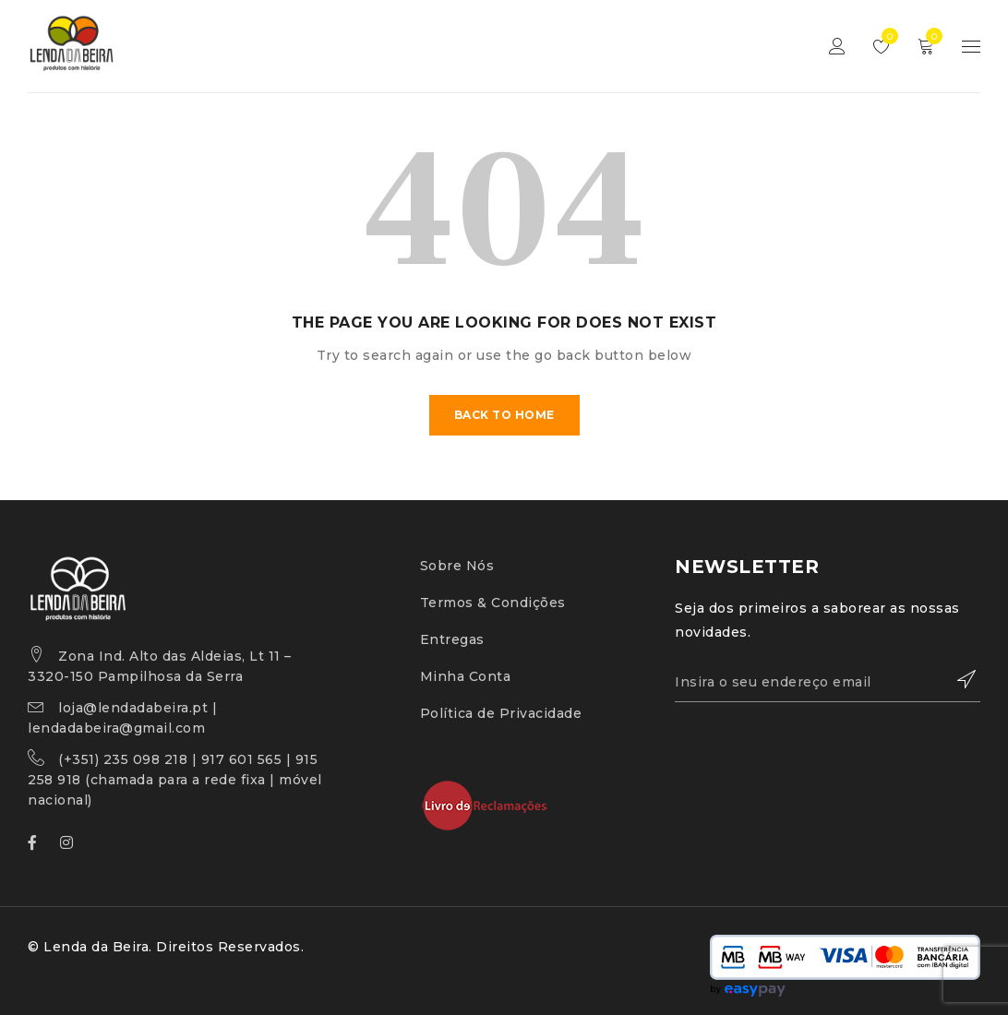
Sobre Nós (457, 565)
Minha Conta (465, 676)
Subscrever (957, 679)
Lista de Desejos (886, 36)
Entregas (452, 639)
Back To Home (504, 415)
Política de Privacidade (501, 713)
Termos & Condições (493, 602)
